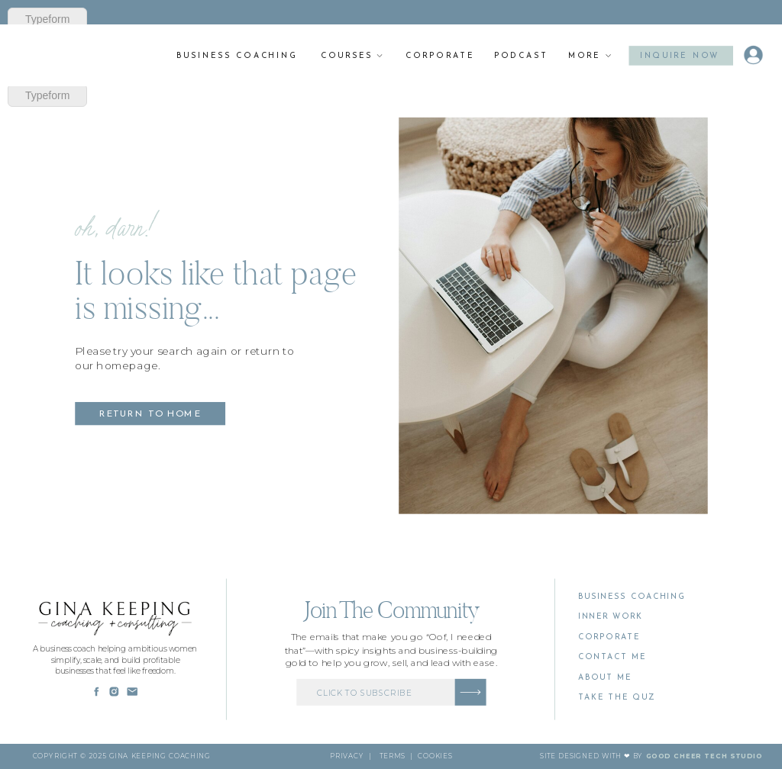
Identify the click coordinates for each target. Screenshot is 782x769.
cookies (434, 756)
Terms (392, 756)
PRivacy (347, 756)
